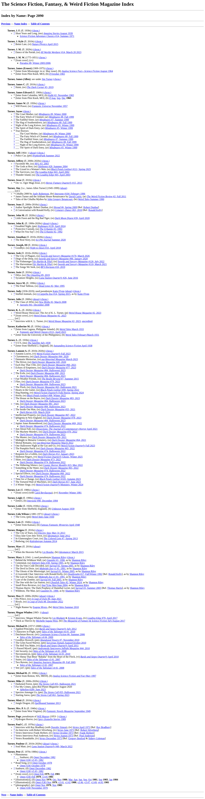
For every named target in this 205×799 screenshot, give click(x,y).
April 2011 (59, 645)
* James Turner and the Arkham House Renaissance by (41, 196)
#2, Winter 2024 (66, 582)
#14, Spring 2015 (53, 294)
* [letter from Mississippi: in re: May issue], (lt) (38, 71)
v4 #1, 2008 (49, 651)
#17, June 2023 (66, 482)
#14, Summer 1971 (47, 36)
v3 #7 (87, 782)
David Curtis (75, 196)
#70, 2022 (60, 431)
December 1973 (50, 738)
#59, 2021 (49, 437)
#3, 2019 (40, 87)
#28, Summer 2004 (53, 166)
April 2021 (67, 429)
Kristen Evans (75, 618)
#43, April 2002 (52, 172)
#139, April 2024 (51, 226)
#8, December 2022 (45, 601)
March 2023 (59, 359)
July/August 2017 (94, 620)
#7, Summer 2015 (60, 378)
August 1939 (58, 33)
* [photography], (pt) (24, 785)
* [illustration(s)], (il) (24, 779)
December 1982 (44, 757)
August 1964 (87, 71)
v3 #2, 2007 (36, 665)
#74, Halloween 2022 (42, 426)
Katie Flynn (58, 291)
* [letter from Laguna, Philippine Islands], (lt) (37, 329)
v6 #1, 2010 (58, 631)
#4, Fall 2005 (50, 579)
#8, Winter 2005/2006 (35, 63)
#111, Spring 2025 (71, 169)
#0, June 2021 (46, 599)
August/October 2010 (66, 642)
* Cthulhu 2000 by (23, 193)
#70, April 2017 (102, 618)
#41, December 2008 (34, 304)
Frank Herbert (87, 733)
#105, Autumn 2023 (60, 479)
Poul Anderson (86, 735)
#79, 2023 (43, 381)
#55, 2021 (58, 409)
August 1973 (63, 735)
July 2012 (58, 629)
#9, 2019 (38, 275)
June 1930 (43, 516)
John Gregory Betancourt (60, 199)
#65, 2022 (57, 448)
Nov (40, 779)
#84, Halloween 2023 (42, 370)
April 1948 (60, 525)
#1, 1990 (56, 560)
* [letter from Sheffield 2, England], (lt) (34, 345)
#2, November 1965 (61, 95)
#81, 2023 (41, 404)
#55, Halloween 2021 (57, 684)
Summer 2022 (46, 155)
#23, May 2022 (63, 465)
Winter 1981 (70, 492)
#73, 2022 (43, 459)
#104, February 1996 (70, 193)
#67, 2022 (58, 415)
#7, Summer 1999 (54, 119)
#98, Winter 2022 (46, 395)
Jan (110, 779)
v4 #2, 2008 (47, 668)
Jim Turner (47, 79)
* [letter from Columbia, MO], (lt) (31, 95)
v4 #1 (100, 782)
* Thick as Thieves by (25, 620)
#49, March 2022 (52, 746)
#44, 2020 (51, 356)
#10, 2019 (53, 267)
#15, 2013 (64, 183)
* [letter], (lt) (20, 500)
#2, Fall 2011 (106, 196)
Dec (64, 98)
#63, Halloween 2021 (54, 387)
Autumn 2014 (43, 541)
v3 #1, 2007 (43, 659)
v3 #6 (80, 782)
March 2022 (55, 443)
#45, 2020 (49, 362)
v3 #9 (94, 782)
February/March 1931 (82, 334)
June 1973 (65, 730)
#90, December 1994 (42, 500)
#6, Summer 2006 (62, 634)
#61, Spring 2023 (52, 695)
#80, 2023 (48, 373)
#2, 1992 (51, 231)
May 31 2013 (51, 533)
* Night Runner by (23, 607)
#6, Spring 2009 (65, 207)
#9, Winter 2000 (53, 114)
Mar (70, 779)
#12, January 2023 (58, 454)
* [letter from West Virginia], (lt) (30, 711)
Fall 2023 (53, 353)
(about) (32, 153)
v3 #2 (68, 782)
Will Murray (43, 716)
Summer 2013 (48, 703)
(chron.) (36, 30)
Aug (52, 98)
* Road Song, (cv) (23, 763)
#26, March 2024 (35, 412)
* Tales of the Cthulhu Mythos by (31, 199)
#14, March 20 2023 (61, 52)
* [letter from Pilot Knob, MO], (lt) (31, 74)
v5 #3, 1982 (31, 760)
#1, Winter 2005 (62, 571)
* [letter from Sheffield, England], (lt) (33, 508)
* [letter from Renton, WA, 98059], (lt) (33, 676)
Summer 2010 (66, 607)
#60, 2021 (59, 365)
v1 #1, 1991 (52, 568)
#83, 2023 (63, 398)
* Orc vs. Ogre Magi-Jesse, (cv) (30, 183)
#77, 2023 (59, 367)
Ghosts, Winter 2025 (60, 456)
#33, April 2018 (45, 248)
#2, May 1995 (52, 286)
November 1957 (50, 106)
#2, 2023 (85, 313)
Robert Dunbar (90, 207)
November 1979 (34, 788)
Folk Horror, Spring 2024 (59, 392)
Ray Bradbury (103, 727)
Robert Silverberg (89, 730)
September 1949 (69, 711)
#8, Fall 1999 (61, 117)
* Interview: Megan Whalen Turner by (33, 618)
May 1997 (74, 676)
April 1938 (73, 345)
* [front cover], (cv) (24, 315)
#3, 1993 (51, 229)
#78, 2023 (64, 417)
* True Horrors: (21, 131)
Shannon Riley (59, 557)
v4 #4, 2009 (36, 637)
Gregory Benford (76, 738)
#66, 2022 (53, 473)
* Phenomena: (21, 754)
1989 (52, 719)
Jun (80, 779)
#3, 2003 (42, 163)
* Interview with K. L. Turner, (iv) (31, 321)
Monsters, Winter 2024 (59, 484)
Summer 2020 (51, 239)
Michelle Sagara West (47, 620)
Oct (54, 779)
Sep (58, 98)
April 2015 (45, 44)
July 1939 (39, 343)
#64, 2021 (69, 440)
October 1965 (57, 74)
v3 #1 (61, 782)
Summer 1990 (91, 199)
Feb (39, 774)
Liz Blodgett (58, 618)
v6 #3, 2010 (53, 654)
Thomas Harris (114, 588)
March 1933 (72, 329)
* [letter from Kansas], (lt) (27, 525)
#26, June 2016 (58, 278)
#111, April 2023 (43, 332)
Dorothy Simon (58, 727)
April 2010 (99, 656)
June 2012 (59, 535)
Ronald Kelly (95, 210)
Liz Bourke (47, 552)
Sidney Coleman (96, 738)
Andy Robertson (41, 193)
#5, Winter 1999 (60, 125)
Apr (75, 779)
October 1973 (63, 733)
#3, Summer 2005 (88, 588)
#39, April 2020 (72, 218)
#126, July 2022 (81, 261)
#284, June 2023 (33, 689)
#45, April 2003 (53, 174)
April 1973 (81, 727)
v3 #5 (45, 776)
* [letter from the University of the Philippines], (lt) (39, 334)
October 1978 (42, 763)
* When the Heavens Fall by (28, 552)
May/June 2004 (54, 585)
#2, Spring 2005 (61, 565)
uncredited (87, 321)
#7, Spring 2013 (61, 538)
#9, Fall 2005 (54, 662)
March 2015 (71, 552)
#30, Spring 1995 (47, 563)
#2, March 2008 (52, 302)
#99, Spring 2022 (59, 390)
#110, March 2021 (82, 264)
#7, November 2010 (59, 640)
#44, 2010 (64, 648)
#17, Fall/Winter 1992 (85, 574)
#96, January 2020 (63, 258)
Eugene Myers (40, 607)
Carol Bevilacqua (43, 492)
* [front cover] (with (24, 492)
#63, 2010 (68, 210)
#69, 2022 (65, 423)
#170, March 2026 (65, 256)
